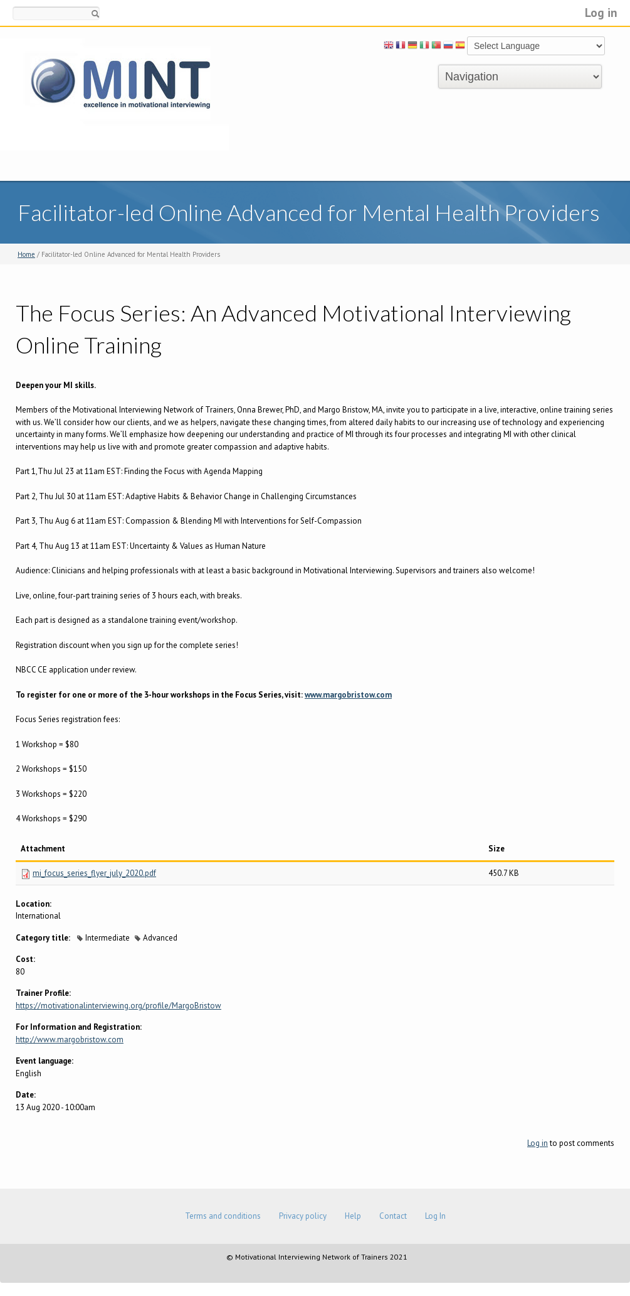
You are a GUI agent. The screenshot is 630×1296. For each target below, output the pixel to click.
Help (353, 1216)
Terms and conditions (223, 1216)
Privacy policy (303, 1216)
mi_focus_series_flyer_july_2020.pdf (94, 873)
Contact (393, 1216)
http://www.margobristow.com (69, 1039)
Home (26, 254)
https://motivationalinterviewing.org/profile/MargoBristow (118, 1005)
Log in (601, 12)
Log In (435, 1216)
